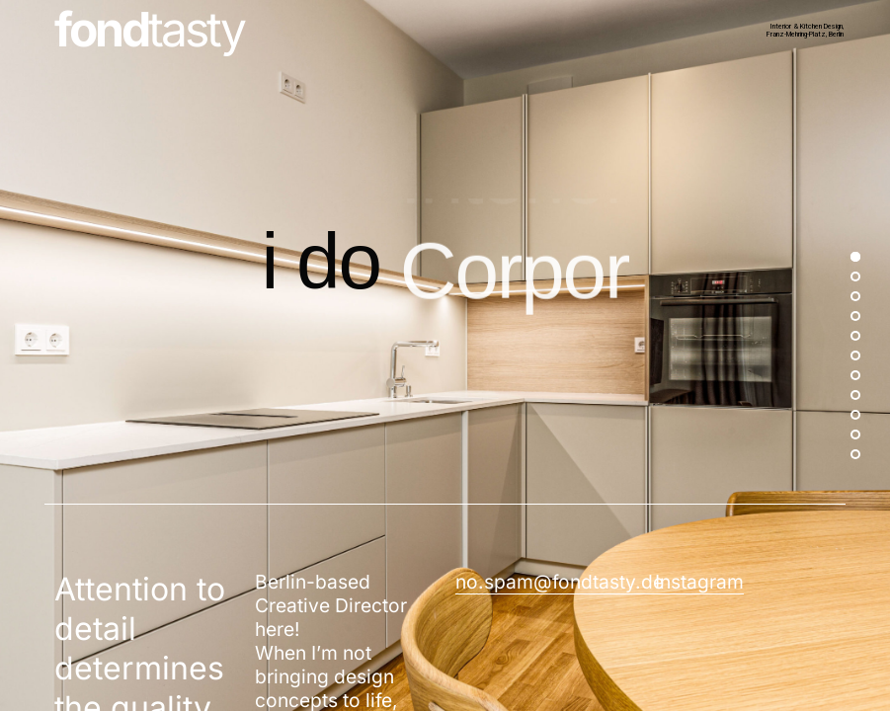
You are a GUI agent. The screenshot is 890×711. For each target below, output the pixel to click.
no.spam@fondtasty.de (559, 581)
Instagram (699, 581)
